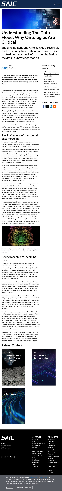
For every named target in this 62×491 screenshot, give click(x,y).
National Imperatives (54, 450)
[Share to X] (47, 106)
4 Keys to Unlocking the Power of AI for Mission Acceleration (51, 74)
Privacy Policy (44, 478)
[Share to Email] (54, 106)
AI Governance (9, 394)
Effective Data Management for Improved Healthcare (51, 81)
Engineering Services (38, 443)
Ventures (50, 454)
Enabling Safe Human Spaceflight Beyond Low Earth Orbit (12, 358)
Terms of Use (33, 478)
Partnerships (52, 452)
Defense (35, 458)
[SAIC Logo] (9, 3)
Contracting (51, 460)
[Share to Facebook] (44, 106)
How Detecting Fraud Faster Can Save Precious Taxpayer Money (52, 94)
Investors (51, 443)
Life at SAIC (51, 441)
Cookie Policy (34, 485)
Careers (51, 466)
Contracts (35, 466)
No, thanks (9, 489)
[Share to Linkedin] (51, 106)
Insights (50, 447)
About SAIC (51, 439)
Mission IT (35, 439)
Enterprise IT (36, 441)
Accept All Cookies (23, 489)
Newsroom (51, 445)
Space (34, 464)
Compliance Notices (54, 462)
